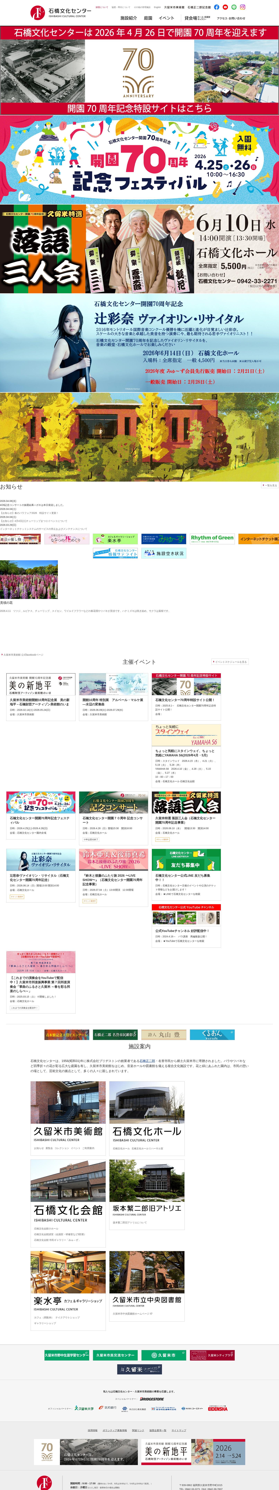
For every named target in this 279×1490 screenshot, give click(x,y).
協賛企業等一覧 (157, 1430)
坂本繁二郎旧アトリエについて (130, 1222)
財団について (102, 7)
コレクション (62, 1148)
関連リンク (138, 1430)
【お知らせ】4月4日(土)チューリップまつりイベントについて (33, 521)
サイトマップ (179, 1430)
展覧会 (49, 1148)
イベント (76, 1148)
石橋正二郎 (147, 1061)
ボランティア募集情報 (115, 1430)
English (157, 7)
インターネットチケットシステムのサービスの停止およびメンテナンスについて (43, 529)
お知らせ (39, 1148)
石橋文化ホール (121, 1148)
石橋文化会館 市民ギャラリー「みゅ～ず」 (57, 1240)
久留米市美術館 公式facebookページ (23, 654)
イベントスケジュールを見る (231, 661)
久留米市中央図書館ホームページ (131, 1313)
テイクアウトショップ (67, 1317)
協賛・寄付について (121, 7)
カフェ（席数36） (44, 1317)
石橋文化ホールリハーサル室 (147, 1148)
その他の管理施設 (142, 7)
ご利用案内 (88, 1148)
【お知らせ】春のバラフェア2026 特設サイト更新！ (29, 513)
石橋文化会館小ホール (46, 1228)
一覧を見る (271, 485)
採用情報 (93, 1430)
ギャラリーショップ (45, 1323)
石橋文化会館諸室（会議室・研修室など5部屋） (60, 1234)
